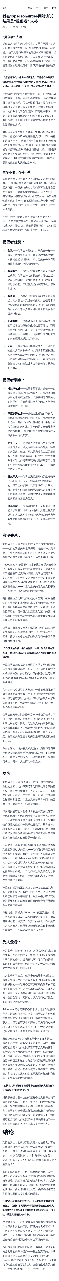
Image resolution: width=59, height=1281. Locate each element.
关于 (38, 8)
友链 (46, 8)
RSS (54, 8)
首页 (30, 8)
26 (4, 8)
